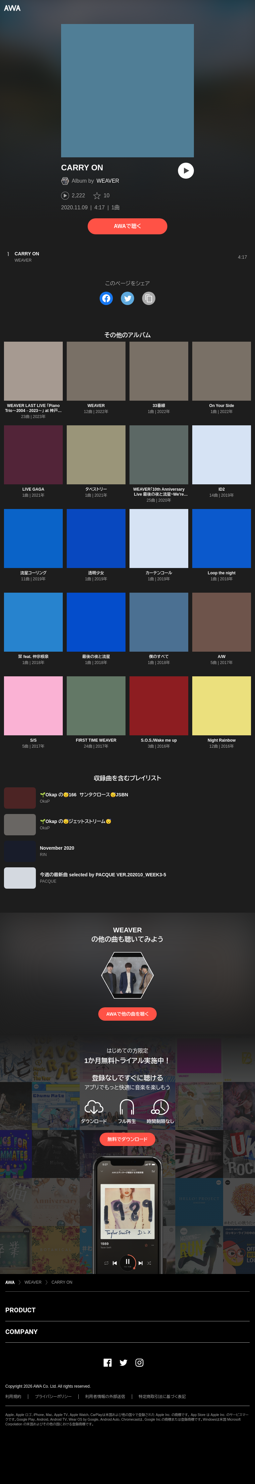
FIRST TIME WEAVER (96, 740)
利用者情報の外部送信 (105, 1396)
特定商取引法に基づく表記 (162, 1396)
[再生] (186, 171)
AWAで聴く (127, 226)
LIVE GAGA (33, 489)
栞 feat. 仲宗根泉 (33, 656)
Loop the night (221, 573)
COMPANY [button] (21, 1332)
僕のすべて (159, 656)
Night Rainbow (222, 740)
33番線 (159, 405)
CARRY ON (61, 1282)
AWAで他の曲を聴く (127, 1014)
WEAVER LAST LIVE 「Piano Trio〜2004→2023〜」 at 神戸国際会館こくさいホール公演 (33, 410)
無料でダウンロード (127, 1139)
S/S (33, 740)
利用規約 (13, 1396)
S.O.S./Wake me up (159, 740)
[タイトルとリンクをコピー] (148, 298)
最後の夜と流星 (96, 656)
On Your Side (221, 405)
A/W (221, 656)
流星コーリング (33, 573)
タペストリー (96, 489)
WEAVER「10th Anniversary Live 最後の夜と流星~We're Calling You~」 (159, 494)
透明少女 (96, 573)
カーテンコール (158, 573)
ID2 (221, 489)
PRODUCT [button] (20, 1310)
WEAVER (108, 181)
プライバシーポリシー (53, 1396)
